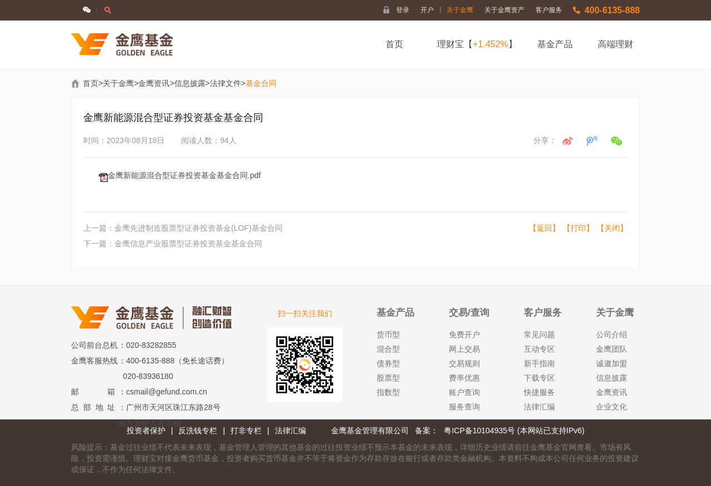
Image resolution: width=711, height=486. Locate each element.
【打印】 (578, 228)
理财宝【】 (477, 44)
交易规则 (464, 363)
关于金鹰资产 (504, 10)
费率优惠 (464, 377)
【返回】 (544, 228)
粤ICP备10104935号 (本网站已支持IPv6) (514, 430)
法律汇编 (539, 406)
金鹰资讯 (153, 83)
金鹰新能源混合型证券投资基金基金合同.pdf (184, 175)
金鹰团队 (611, 349)
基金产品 (555, 44)
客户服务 (548, 10)
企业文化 (611, 406)
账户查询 (464, 392)
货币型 (388, 334)
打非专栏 (246, 430)
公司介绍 (611, 334)
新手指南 (539, 363)
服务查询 (464, 406)
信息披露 (190, 83)
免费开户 (464, 334)
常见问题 (539, 334)
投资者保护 (146, 430)
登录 (402, 10)
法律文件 (225, 83)
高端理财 (615, 44)
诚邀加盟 (611, 363)
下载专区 (539, 377)
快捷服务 (539, 392)
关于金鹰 (460, 10)
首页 (394, 44)
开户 (430, 10)
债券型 (388, 363)
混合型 (388, 349)
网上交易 (464, 349)
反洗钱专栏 (197, 430)
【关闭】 (612, 228)
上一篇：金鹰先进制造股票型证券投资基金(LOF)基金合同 (183, 228)
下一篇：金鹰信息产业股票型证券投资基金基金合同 (172, 243)
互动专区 (539, 349)
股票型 (388, 377)
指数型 (388, 392)
